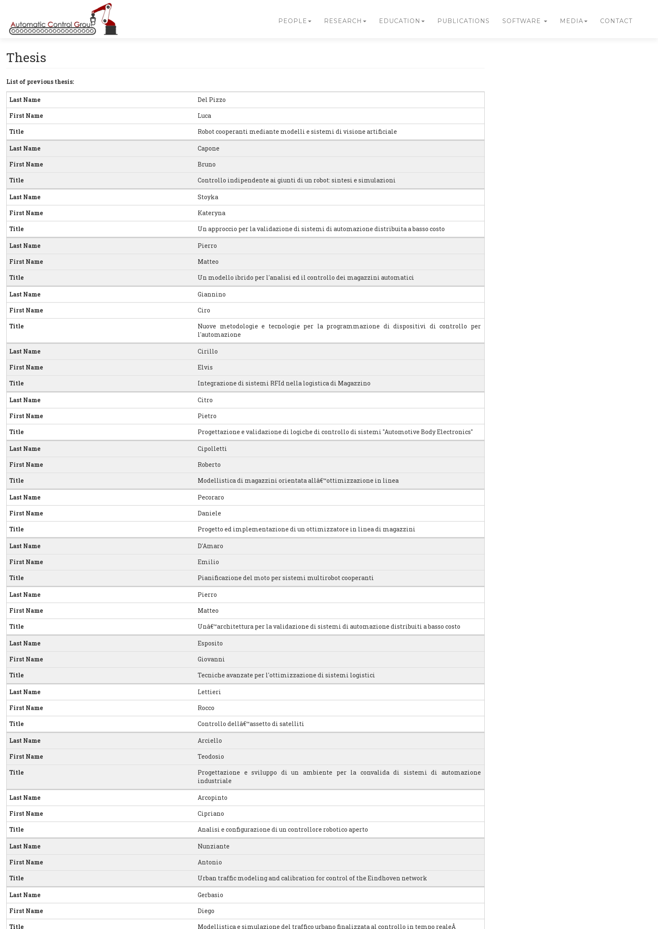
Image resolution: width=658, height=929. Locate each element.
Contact (616, 21)
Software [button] (524, 21)
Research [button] (345, 21)
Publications (463, 21)
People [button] (294, 21)
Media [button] (574, 21)
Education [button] (402, 21)
